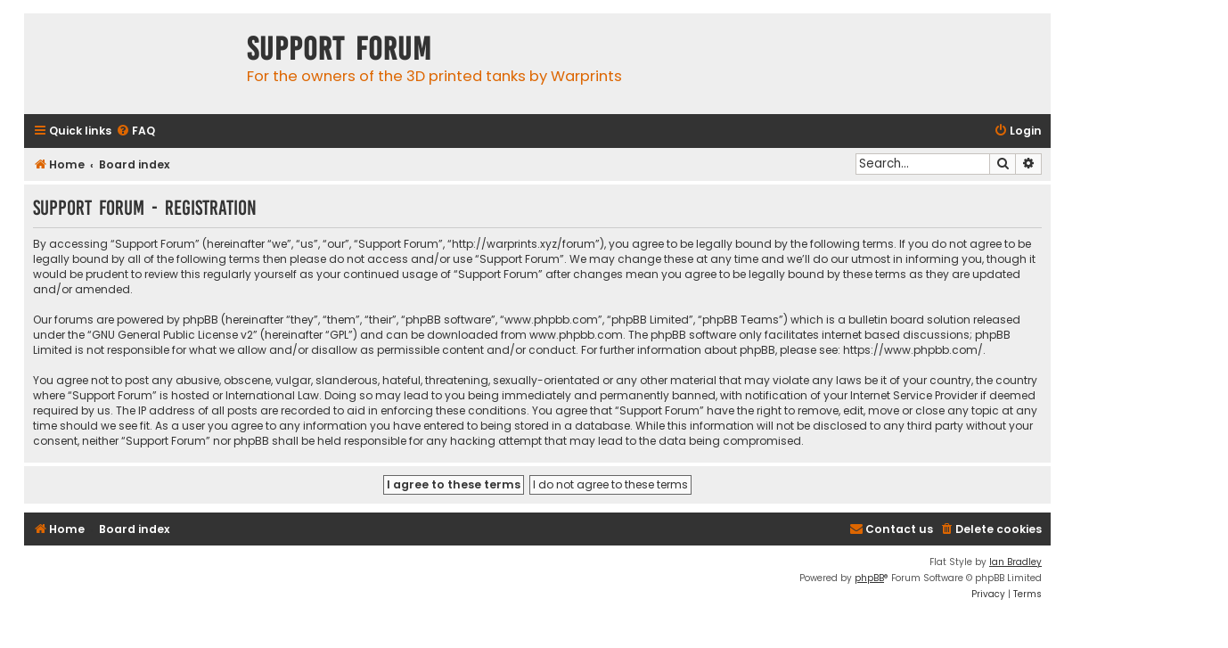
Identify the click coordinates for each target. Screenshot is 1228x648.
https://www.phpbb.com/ (913, 349)
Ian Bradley (1015, 562)
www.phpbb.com (576, 334)
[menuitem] (135, 131)
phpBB (869, 578)
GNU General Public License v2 (172, 334)
